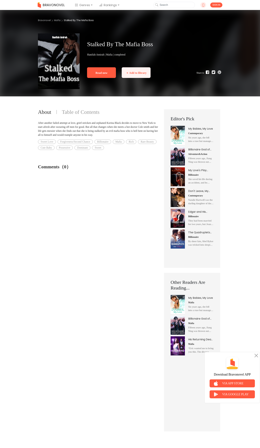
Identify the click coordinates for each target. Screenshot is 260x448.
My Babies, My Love (200, 129)
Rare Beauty (147, 141)
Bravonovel (44, 20)
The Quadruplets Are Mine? (199, 232)
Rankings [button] (108, 5)
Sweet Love (47, 141)
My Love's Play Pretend (197, 170)
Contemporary (195, 133)
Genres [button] (82, 5)
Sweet (98, 147)
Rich (131, 141)
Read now (101, 72)
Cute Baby (46, 147)
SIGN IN (216, 4)
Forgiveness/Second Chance (75, 141)
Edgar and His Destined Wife (197, 212)
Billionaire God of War (199, 150)
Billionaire (102, 141)
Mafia (57, 20)
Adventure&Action (197, 154)
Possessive (64, 147)
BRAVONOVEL (51, 5)
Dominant (82, 147)
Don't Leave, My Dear (198, 191)
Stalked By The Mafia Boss (79, 20)
